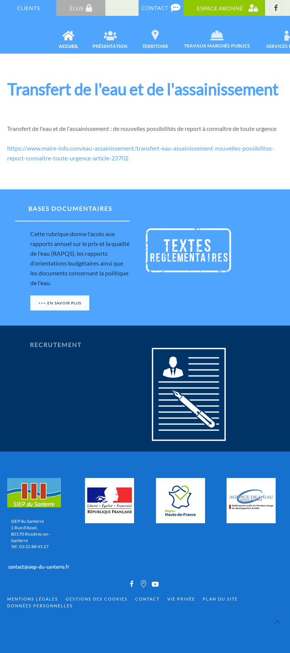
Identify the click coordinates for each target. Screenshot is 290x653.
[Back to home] (8, 35)
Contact (147, 598)
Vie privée (181, 598)
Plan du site (220, 598)
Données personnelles (40, 605)
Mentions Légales (32, 598)
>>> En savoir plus (62, 303)
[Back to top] (277, 622)
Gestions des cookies (97, 598)
